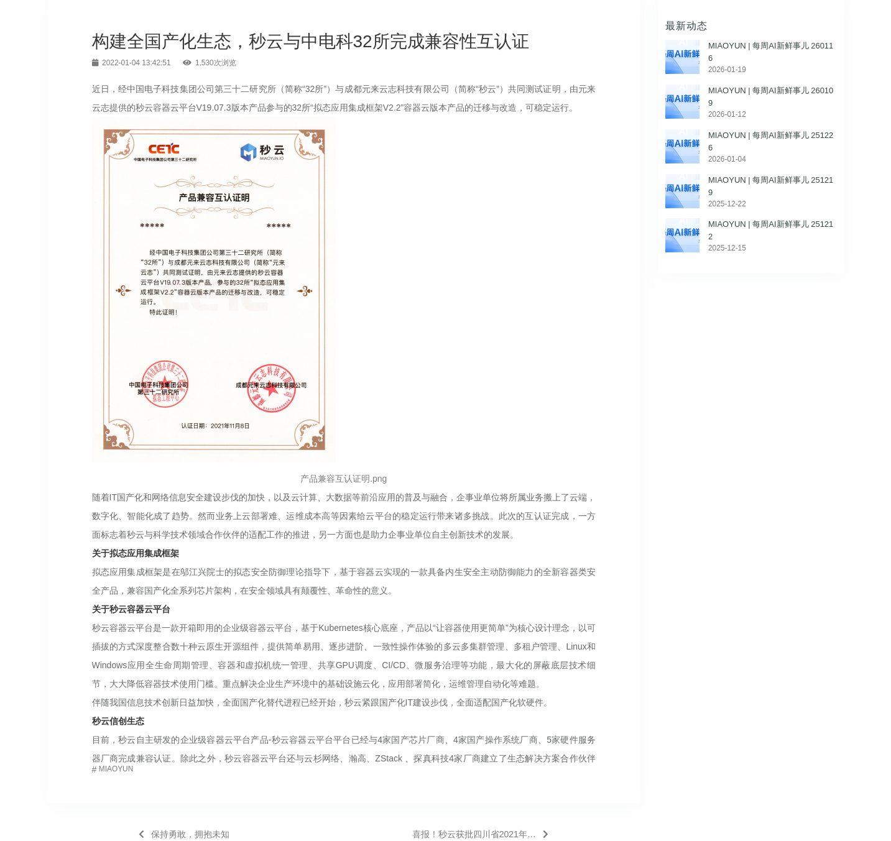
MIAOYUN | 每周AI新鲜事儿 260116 (770, 52)
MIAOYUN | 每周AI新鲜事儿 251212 (770, 230)
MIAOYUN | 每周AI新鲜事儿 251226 (770, 141)
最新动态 (686, 26)
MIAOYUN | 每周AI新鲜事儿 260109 (770, 97)
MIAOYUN (116, 769)
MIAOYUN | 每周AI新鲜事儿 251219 (770, 186)
